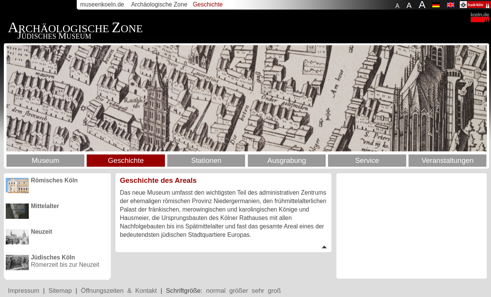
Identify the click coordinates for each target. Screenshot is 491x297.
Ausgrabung (286, 160)
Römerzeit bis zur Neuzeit (65, 261)
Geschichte (126, 160)
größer (238, 290)
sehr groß (266, 290)
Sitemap (60, 290)
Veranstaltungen (447, 160)
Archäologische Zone (159, 4)
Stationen (206, 160)
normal (216, 290)
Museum (45, 160)
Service (367, 160)
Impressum (23, 290)
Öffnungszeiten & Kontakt (119, 290)
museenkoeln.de (102, 4)
